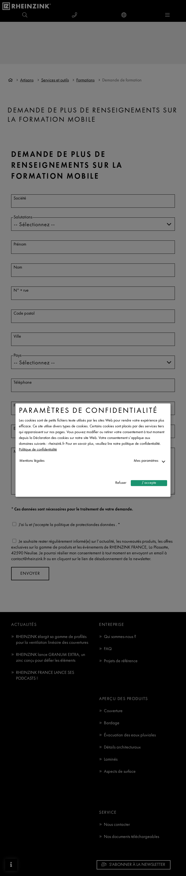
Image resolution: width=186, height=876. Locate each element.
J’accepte (149, 483)
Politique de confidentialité (38, 449)
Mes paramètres (146, 460)
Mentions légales (32, 460)
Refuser (120, 483)
